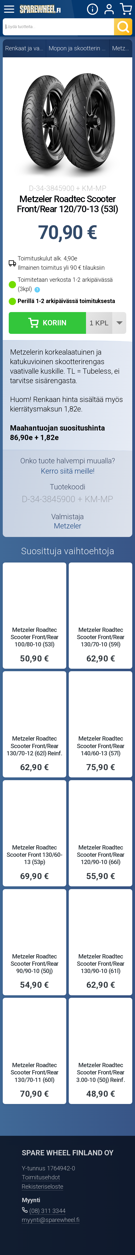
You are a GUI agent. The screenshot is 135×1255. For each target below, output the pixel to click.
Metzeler (121, 48)
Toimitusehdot (41, 1177)
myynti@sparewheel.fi (51, 1219)
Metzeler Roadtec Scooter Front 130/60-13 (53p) (34, 855)
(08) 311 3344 (47, 1210)
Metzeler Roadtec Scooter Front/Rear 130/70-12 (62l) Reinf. (34, 746)
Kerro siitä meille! (67, 471)
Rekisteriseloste (42, 1186)
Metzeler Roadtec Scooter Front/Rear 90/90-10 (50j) (34, 963)
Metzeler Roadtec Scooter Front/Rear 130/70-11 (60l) (34, 1072)
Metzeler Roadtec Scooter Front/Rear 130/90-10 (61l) (100, 963)
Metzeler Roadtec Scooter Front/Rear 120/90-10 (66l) (100, 855)
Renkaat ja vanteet (24, 48)
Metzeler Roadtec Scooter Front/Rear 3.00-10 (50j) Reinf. (100, 1072)
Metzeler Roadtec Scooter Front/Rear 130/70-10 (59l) (100, 637)
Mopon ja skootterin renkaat (78, 48)
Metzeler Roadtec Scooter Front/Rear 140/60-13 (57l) (100, 746)
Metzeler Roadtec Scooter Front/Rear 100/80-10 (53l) (34, 637)
